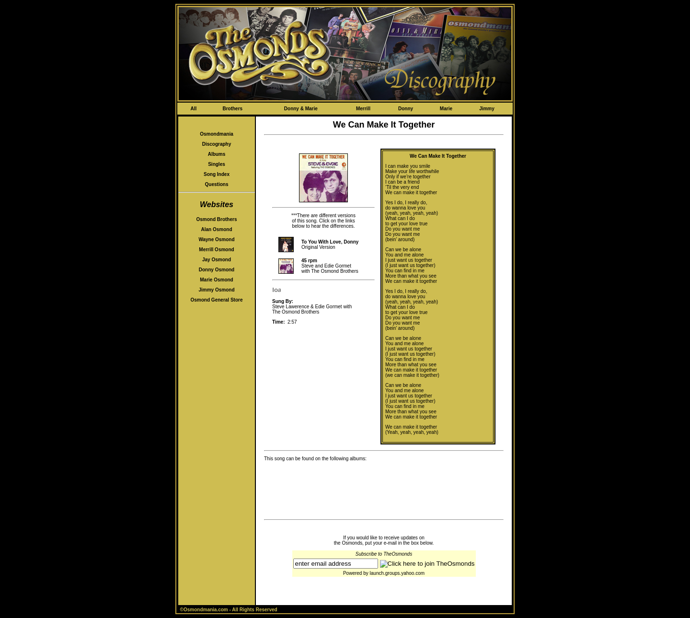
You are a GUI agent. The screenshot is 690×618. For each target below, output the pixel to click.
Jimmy (486, 108)
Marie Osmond (216, 279)
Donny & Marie (301, 108)
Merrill (363, 108)
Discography (216, 144)
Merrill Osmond (216, 249)
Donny (405, 108)
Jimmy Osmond (216, 289)
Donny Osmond (216, 269)
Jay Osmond (216, 259)
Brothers (232, 108)
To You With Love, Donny (329, 242)
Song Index (217, 174)
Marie (446, 108)
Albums (217, 154)
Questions (217, 184)
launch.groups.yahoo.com (397, 573)
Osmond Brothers (216, 219)
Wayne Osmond (216, 239)
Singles (216, 164)
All (193, 108)
